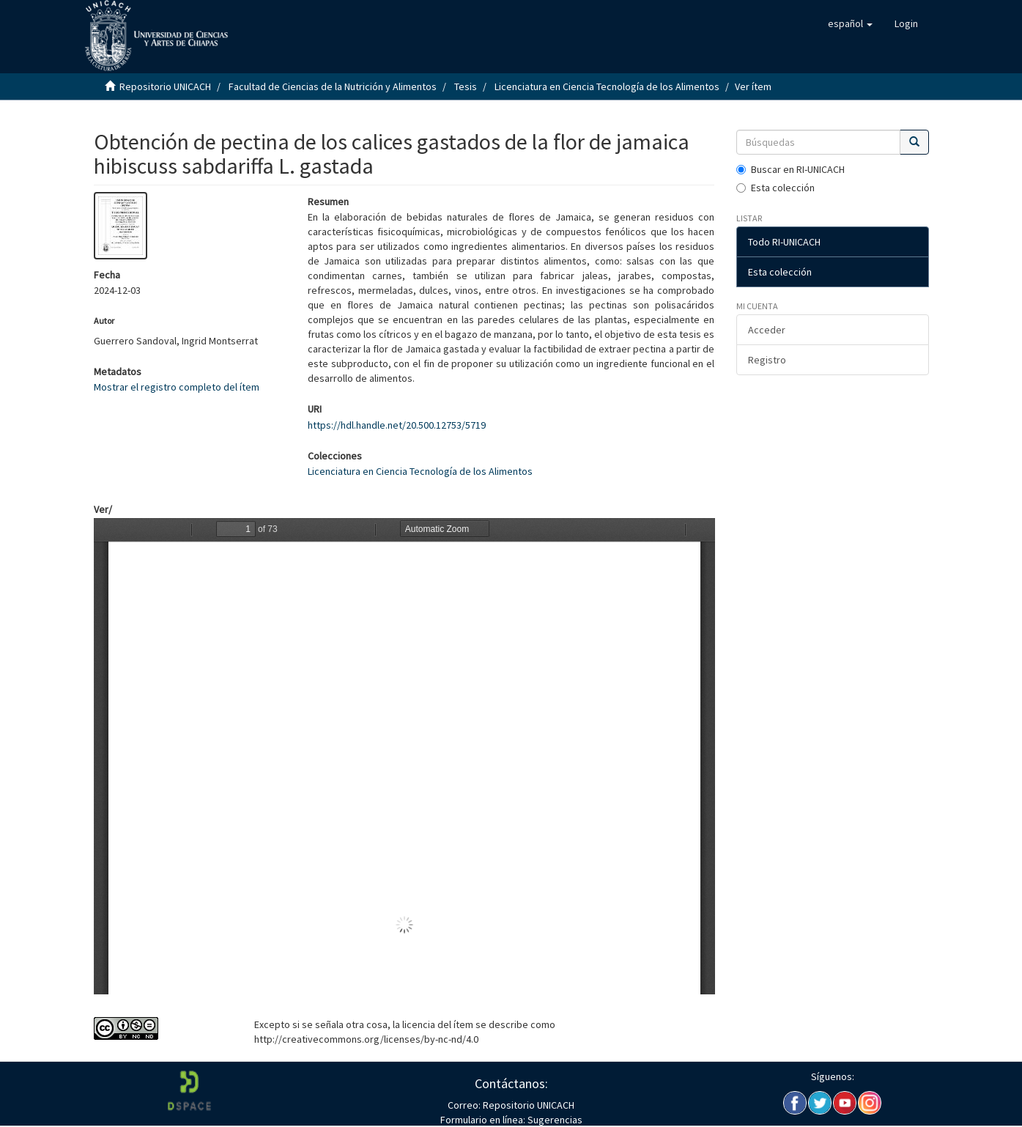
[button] (850, 23)
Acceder (766, 329)
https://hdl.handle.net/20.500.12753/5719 (397, 425)
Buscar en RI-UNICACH (790, 169)
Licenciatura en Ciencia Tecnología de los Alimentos (607, 86)
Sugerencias (553, 1119)
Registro (767, 359)
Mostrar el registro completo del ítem (176, 386)
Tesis (465, 86)
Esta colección (775, 187)
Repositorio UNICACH (165, 86)
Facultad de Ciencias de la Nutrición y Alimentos (333, 86)
